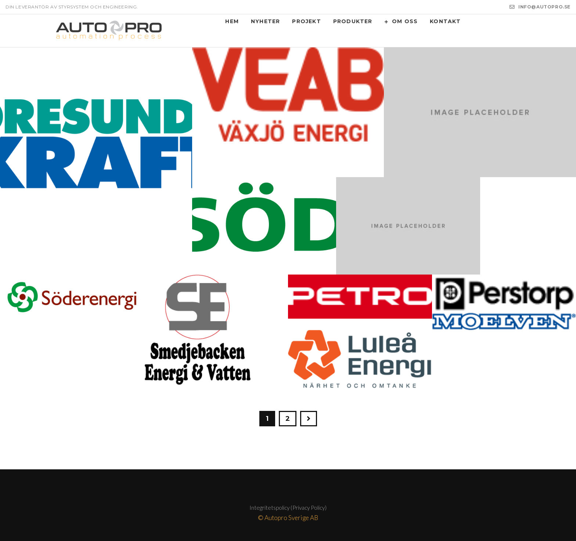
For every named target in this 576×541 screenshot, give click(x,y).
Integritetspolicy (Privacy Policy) (288, 507)
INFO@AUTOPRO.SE (544, 7)
